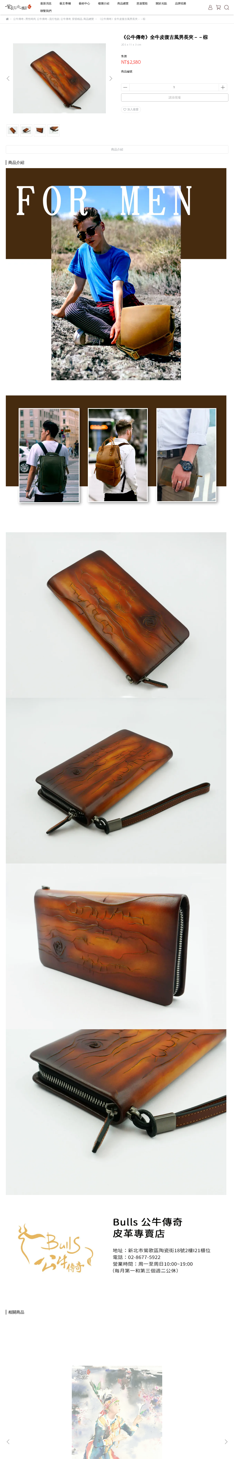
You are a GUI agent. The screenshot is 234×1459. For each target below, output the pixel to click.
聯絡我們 (89, 1433)
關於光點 (161, 3)
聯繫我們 (46, 11)
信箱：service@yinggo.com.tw (25, 1427)
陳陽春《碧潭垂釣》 (90, 1370)
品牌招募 (180, 3)
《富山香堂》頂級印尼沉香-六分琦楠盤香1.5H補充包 (198, 1372)
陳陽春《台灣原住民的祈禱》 (36, 1370)
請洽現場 (175, 97)
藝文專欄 (65, 3)
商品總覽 (123, 3)
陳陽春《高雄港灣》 (144, 1370)
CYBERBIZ (100, 1449)
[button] (110, 78)
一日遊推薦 (91, 1427)
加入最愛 (131, 109)
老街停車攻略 (92, 1420)
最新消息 (46, 3)
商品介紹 (117, 149)
